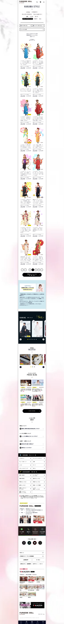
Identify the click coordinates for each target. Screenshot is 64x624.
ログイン (35, 563)
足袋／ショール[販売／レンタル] (22, 492)
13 (32, 269)
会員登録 (29, 563)
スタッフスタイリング (27, 18)
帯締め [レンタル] (22, 481)
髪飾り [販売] (21, 475)
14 (35, 269)
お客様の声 (25, 559)
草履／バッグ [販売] (37, 485)
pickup (28, 12)
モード (36, 16)
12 (29, 269)
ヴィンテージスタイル (27, 14)
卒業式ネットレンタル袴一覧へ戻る (32, 275)
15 (38, 269)
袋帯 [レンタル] (22, 485)
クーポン (38, 559)
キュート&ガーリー (38, 14)
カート (41, 563)
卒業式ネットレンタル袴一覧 (28, 496)
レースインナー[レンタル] (36, 475)
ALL (40, 18)
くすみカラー (35, 12)
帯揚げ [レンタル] (36, 481)
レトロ (31, 16)
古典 (27, 16)
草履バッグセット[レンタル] (22, 489)
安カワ (35, 18)
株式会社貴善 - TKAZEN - (31, 574)
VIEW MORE (32, 410)
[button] (21, 340)
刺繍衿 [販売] (21, 478)
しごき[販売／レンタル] (36, 489)
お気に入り (22, 563)
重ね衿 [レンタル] (36, 478)
